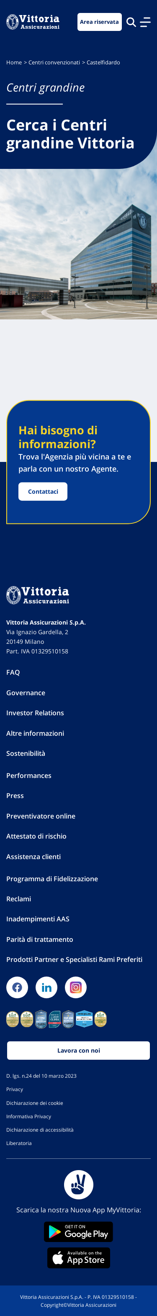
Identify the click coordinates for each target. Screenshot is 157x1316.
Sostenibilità (25, 753)
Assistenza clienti (33, 856)
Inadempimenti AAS (37, 918)
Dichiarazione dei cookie (34, 1102)
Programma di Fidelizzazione (52, 878)
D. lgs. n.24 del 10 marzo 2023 (41, 1075)
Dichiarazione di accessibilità (40, 1129)
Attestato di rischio (36, 836)
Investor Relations (35, 712)
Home (14, 62)
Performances (28, 775)
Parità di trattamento (39, 939)
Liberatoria (19, 1143)
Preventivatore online (40, 816)
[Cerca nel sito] (131, 22)
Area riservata (99, 22)
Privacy (14, 1089)
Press (15, 795)
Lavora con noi (78, 1050)
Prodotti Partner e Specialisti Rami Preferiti (74, 959)
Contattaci (43, 491)
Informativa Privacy (28, 1116)
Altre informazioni (35, 733)
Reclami (18, 898)
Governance (25, 692)
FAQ (13, 672)
